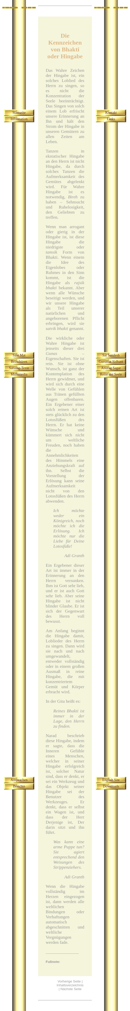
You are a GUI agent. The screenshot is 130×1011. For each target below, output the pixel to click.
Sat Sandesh (111, 355)
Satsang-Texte (19, 368)
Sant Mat (19, 355)
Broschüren (19, 362)
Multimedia (19, 374)
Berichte (19, 786)
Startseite (19, 113)
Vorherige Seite (69, 981)
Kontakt (111, 113)
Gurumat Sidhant (111, 362)
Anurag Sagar (111, 368)
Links (111, 119)
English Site (111, 780)
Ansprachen (19, 780)
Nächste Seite (71, 989)
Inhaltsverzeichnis (70, 985)
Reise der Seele (111, 374)
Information (19, 119)
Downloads (111, 786)
